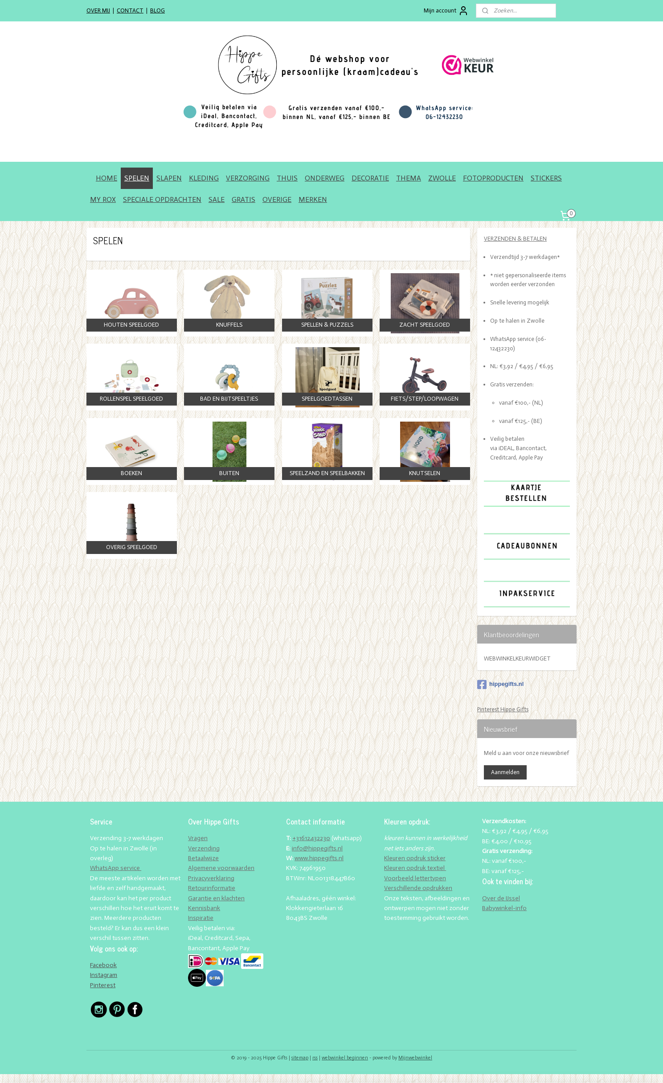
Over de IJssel (501, 898)
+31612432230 (311, 838)
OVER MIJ (98, 10)
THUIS (287, 178)
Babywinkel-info (504, 908)
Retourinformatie (211, 888)
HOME (106, 178)
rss (315, 1058)
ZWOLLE (442, 178)
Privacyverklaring (211, 878)
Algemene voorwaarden (221, 868)
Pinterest (102, 985)
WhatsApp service (115, 868)
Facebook (103, 965)
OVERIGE (276, 199)
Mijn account (446, 10)
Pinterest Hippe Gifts (502, 709)
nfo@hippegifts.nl (318, 848)
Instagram (103, 975)
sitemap (299, 1058)
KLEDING (204, 178)
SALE (217, 199)
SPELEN (136, 178)
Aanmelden (505, 772)
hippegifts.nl (500, 684)
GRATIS (243, 199)
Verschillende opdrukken (418, 888)
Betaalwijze (203, 858)
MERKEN (313, 199)
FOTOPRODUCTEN (493, 178)
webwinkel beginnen (345, 1058)
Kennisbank (204, 908)
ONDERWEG (324, 178)
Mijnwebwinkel (415, 1058)
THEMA (408, 178)
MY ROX (103, 199)
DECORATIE (370, 178)
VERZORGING (248, 178)
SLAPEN (169, 178)
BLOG (157, 10)
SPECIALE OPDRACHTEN (162, 199)
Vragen (198, 838)
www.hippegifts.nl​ (319, 858)
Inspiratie (200, 918)
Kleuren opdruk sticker (415, 858)
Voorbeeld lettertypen (415, 878)
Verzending (204, 848)
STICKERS (546, 178)
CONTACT (130, 10)
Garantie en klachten (216, 898)
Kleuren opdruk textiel (415, 868)
